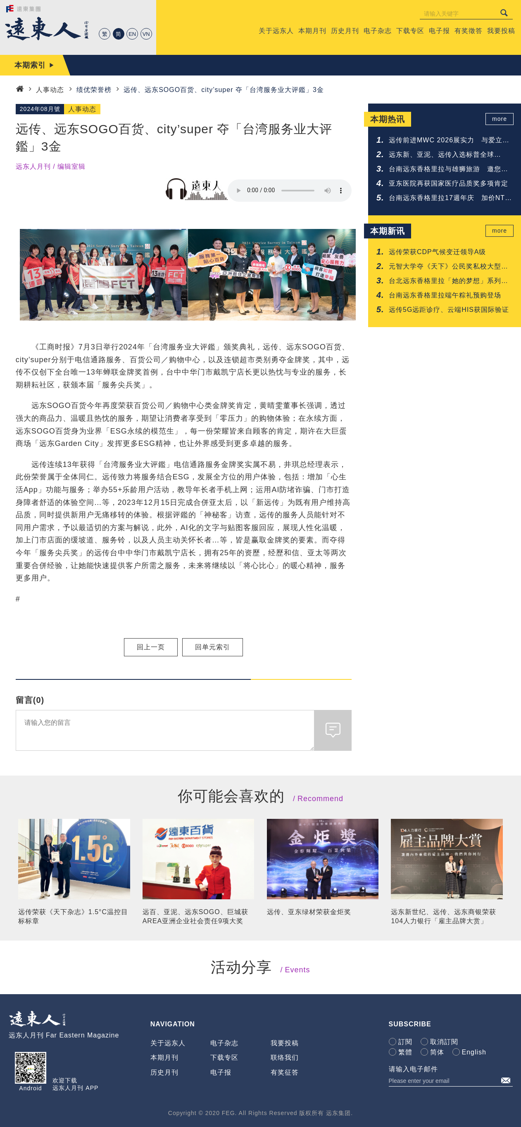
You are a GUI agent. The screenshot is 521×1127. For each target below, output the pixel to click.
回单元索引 (212, 647)
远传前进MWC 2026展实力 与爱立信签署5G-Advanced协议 (449, 141)
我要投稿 (285, 1043)
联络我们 (285, 1057)
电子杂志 (224, 1043)
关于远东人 (168, 1043)
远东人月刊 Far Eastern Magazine (64, 1035)
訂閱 (405, 1041)
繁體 (405, 1052)
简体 (437, 1052)
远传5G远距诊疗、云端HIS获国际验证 (449, 309)
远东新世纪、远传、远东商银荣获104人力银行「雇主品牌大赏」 (443, 916)
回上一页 (151, 647)
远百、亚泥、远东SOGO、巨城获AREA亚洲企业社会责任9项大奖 (195, 916)
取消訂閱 (444, 1041)
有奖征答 (285, 1072)
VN (146, 34)
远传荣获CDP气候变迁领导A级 (437, 251)
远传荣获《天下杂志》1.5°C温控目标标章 (73, 916)
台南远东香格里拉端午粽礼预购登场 (445, 295)
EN (132, 34)
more (500, 119)
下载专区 (224, 1057)
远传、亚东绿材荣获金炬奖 (309, 911)
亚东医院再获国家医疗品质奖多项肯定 (448, 183)
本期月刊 (164, 1057)
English (474, 1052)
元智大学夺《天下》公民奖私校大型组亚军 (448, 267)
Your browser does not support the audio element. (290, 190)
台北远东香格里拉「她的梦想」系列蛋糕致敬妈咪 (448, 281)
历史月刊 (164, 1072)
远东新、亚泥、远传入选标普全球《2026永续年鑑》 (441, 155)
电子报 (220, 1072)
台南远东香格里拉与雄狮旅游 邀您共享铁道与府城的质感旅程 (448, 169)
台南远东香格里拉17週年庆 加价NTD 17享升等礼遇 (449, 198)
